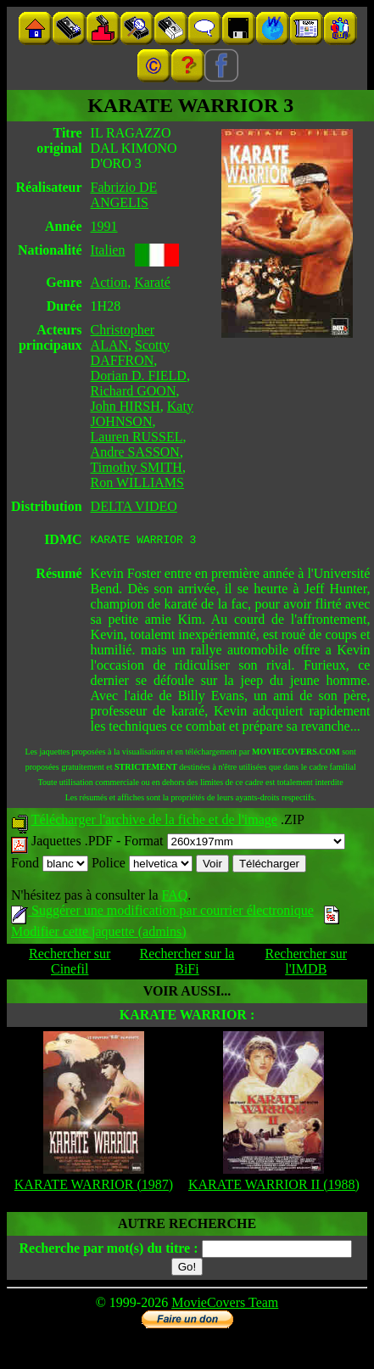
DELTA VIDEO (134, 506)
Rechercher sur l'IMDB (306, 964)
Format (234, 843)
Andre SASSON (135, 452)
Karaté (152, 282)
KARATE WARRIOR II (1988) (274, 1187)
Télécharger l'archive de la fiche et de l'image (154, 822)
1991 (104, 226)
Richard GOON (133, 391)
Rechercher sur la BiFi (187, 964)
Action (109, 282)
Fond (49, 865)
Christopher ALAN (123, 337)
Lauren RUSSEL (137, 436)
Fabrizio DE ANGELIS (124, 195)
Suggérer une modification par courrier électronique (162, 913)
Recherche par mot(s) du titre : (108, 1250)
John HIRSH (125, 406)
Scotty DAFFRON (130, 352)
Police (142, 865)
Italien (108, 250)
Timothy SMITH (136, 467)
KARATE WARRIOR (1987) (93, 1187)
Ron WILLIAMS (137, 482)
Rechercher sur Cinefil (69, 964)
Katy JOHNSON (142, 414)
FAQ (174, 897)
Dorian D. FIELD (139, 375)
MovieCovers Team (224, 1305)
